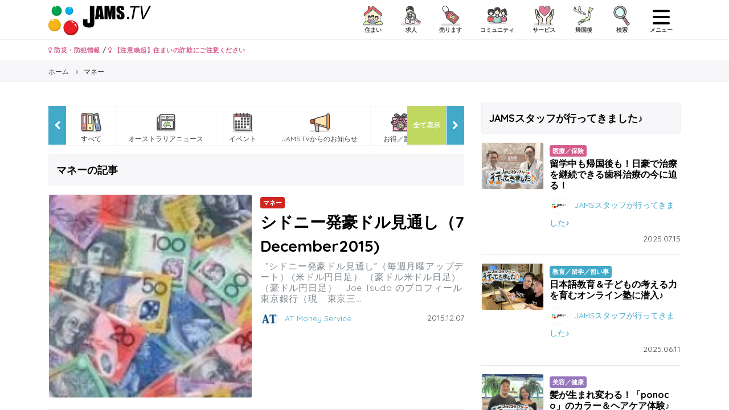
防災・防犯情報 (74, 50)
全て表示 (426, 125)
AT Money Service (318, 318)
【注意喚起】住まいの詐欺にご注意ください (176, 50)
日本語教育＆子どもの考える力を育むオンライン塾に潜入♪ (613, 289)
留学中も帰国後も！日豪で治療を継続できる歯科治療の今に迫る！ (613, 174)
